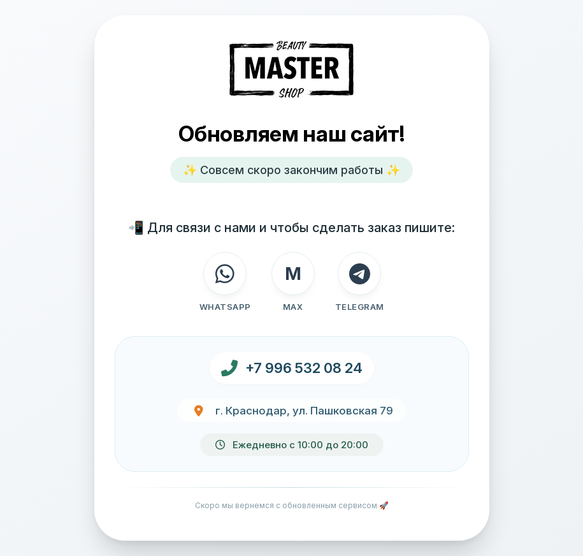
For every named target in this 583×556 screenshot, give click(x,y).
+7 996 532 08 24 (304, 368)
